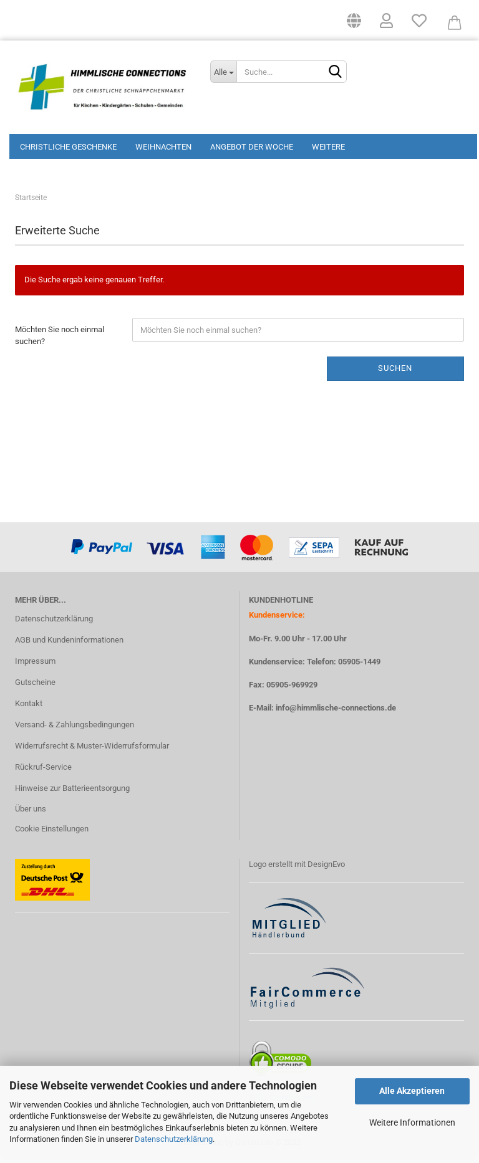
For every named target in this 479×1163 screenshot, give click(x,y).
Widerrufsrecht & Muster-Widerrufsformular (92, 750)
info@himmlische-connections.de (336, 712)
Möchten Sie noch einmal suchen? (59, 339)
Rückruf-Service (43, 771)
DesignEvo (326, 868)
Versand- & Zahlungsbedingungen (74, 729)
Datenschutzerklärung (174, 1139)
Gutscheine (35, 686)
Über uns (30, 813)
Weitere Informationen (412, 1122)
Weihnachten (163, 146)
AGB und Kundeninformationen (69, 644)
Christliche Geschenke (68, 146)
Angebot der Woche (251, 146)
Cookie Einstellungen (52, 833)
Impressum (35, 665)
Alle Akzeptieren (412, 1091)
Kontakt (28, 707)
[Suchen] (335, 72)
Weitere (328, 146)
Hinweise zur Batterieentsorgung (72, 792)
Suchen (395, 372)
